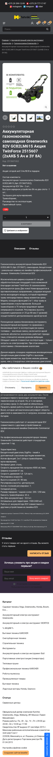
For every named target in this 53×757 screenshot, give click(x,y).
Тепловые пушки (11, 663)
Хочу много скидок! (38, 578)
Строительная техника (14, 643)
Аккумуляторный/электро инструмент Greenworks (21, 616)
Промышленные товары (14, 679)
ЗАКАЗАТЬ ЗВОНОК (50, 746)
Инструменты (9, 648)
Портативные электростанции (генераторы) (24, 658)
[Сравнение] (37, 23)
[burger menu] (4, 23)
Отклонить (10, 387)
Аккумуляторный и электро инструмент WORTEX (26, 623)
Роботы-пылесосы (11, 673)
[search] (47, 29)
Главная (5, 40)
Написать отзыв (39, 553)
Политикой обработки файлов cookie (35, 381)
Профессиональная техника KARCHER (21, 668)
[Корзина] (48, 23)
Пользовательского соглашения (26, 587)
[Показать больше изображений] (46, 107)
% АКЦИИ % (8, 628)
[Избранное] (43, 23)
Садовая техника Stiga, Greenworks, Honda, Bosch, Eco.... (26, 608)
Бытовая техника (11, 684)
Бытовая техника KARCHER (16, 633)
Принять (43, 387)
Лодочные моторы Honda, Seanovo (19, 689)
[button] (47, 117)
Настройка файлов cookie (15, 748)
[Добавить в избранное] (16, 230)
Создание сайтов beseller (16, 753)
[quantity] (26, 217)
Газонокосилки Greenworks (25, 43)
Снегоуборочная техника (15, 638)
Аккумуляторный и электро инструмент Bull (24, 653)
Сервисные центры (12, 703)
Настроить (26, 387)
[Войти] (32, 23)
